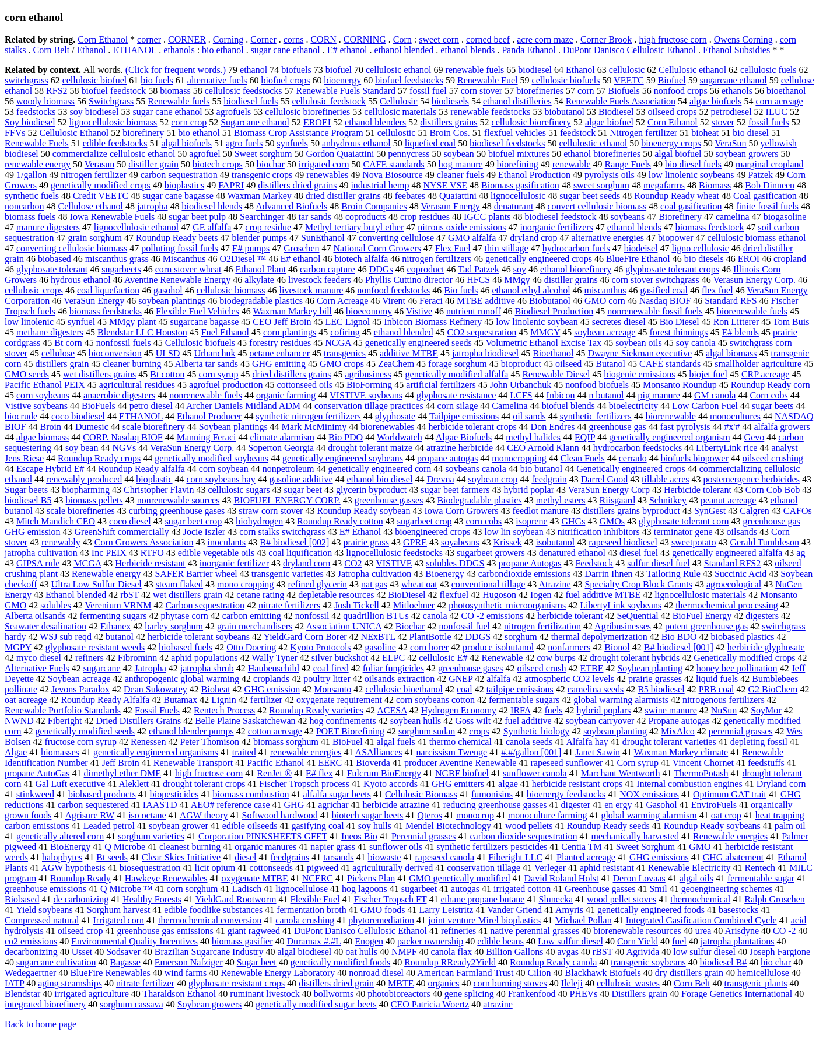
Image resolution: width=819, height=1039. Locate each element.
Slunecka (555, 899)
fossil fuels (768, 122)
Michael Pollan (583, 920)
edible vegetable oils (216, 553)
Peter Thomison (209, 742)
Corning (228, 39)
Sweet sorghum (263, 154)
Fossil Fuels (157, 710)
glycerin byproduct (371, 490)
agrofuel (204, 154)
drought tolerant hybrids (635, 658)
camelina (733, 217)
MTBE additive (486, 301)
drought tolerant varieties (669, 742)
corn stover (482, 91)
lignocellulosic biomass (113, 122)
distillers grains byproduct (631, 511)
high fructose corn (672, 39)
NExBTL (378, 637)
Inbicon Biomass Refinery (433, 322)
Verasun (100, 164)
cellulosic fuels (768, 70)
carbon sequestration (179, 175)
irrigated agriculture (91, 994)
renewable (571, 164)
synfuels (292, 143)
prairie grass (366, 542)
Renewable (502, 658)
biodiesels (450, 101)
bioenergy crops (671, 143)
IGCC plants (487, 217)
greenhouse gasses (389, 500)
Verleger (550, 868)
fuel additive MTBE (602, 595)
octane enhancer (280, 353)
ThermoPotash (701, 773)
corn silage (458, 406)
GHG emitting (279, 364)
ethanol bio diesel (380, 479)
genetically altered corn (60, 836)
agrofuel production (226, 385)
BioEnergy (70, 847)
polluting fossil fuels (179, 248)
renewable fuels (474, 70)
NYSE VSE (445, 185)
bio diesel (751, 133)
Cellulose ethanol (91, 206)
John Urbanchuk (520, 385)
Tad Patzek (478, 269)
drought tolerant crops (204, 784)
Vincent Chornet (703, 763)
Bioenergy (444, 574)
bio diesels (704, 259)
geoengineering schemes (727, 889)
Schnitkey (668, 500)
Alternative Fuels (37, 668)
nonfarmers (569, 647)
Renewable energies (730, 836)
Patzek (760, 175)
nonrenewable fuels (205, 395)
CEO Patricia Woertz (430, 1004)
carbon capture (327, 269)
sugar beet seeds (589, 196)
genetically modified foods (340, 962)
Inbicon (561, 395)
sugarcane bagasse (204, 322)
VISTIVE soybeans (366, 395)
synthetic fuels (32, 196)
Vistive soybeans (36, 406)
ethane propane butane (483, 899)
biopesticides (174, 794)
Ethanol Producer (209, 416)
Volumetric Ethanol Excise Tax (543, 343)
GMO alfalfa (472, 238)
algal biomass (731, 353)
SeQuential (638, 616)
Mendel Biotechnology (448, 826)
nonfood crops (681, 91)
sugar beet (303, 490)
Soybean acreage (79, 679)
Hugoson (499, 595)
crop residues (425, 217)
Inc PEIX (109, 553)
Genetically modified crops (744, 658)
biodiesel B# (723, 962)
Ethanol (91, 50)
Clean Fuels (583, 458)
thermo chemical (460, 742)
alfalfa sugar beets (337, 794)
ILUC (777, 112)
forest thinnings (678, 332)
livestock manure (311, 290)
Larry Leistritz (446, 910)
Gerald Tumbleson (764, 542)
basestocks (738, 910)
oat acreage (26, 700)
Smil (658, 889)
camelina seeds (596, 689)
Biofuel (672, 80)
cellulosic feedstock (329, 101)
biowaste (384, 857)
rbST (129, 595)
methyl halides (533, 437)
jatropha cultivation (41, 553)
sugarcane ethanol (733, 80)
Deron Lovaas (639, 878)
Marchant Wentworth (620, 773)
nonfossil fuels (123, 343)
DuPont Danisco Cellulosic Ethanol (629, 50)
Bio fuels (461, 290)
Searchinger (262, 217)
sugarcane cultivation (56, 962)
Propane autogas (678, 721)
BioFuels (99, 406)
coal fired (331, 668)
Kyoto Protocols (320, 647)
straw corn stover (271, 511)
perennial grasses (741, 731)
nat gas (374, 584)
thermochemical (700, 899)
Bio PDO (345, 437)
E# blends (740, 332)
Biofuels (623, 91)
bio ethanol (223, 50)
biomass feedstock (710, 227)
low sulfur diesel (704, 952)
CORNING (365, 39)
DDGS (478, 637)
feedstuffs (766, 763)
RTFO (152, 553)
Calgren (754, 511)
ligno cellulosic (700, 248)
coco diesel (130, 521)
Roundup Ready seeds (607, 826)
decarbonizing (31, 952)
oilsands (742, 532)
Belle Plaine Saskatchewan (245, 721)
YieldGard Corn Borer (305, 637)
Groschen (301, 248)
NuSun (724, 710)
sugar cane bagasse (178, 196)
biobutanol (564, 112)
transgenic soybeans (648, 962)
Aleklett (134, 784)
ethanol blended (404, 50)
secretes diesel (619, 322)
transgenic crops (262, 175)
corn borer (429, 647)
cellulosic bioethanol (404, 689)
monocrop (475, 815)
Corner (263, 39)
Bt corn (68, 343)
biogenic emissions (639, 374)
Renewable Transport (193, 763)
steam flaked (179, 584)
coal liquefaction (108, 290)
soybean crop (492, 479)
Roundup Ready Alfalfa (105, 700)
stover (723, 122)
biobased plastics (743, 637)
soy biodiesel (94, 112)
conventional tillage (489, 584)
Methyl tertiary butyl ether (354, 227)
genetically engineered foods (651, 910)
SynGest (710, 511)
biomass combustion (250, 794)
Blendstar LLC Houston (142, 332)
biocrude (21, 416)
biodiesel (535, 70)
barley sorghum (174, 626)
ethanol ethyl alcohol (531, 290)
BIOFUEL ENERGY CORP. (286, 500)
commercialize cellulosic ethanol (114, 154)
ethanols (178, 50)
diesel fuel (639, 553)
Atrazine (554, 584)
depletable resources (336, 595)
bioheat (705, 133)
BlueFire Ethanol (638, 259)
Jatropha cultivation (375, 574)
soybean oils (638, 343)
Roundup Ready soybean (363, 511)
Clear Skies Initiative (181, 857)
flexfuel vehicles (515, 133)
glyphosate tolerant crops (672, 269)
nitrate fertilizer (145, 983)
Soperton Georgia (281, 448)
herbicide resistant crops (577, 784)
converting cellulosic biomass (71, 248)
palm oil (790, 826)
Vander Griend (514, 910)
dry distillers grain (689, 973)
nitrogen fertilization (542, 626)
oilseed (568, 364)
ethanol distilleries (517, 101)
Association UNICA (343, 626)
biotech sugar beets (368, 815)
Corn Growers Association (144, 542)
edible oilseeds (250, 826)
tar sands (314, 217)
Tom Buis (791, 322)
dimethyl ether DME (122, 773)
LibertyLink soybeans (621, 605)
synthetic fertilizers (596, 416)
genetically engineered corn (380, 469)
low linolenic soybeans (691, 175)
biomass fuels (30, 217)
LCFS (521, 395)
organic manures (265, 847)
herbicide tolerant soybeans (199, 637)
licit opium (215, 868)
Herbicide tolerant (698, 490)
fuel (679, 941)
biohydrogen (259, 521)
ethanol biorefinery (575, 269)
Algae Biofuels (464, 437)
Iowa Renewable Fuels (112, 217)
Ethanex (115, 626)
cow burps (556, 658)
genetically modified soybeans (211, 458)
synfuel (81, 322)
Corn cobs (769, 395)
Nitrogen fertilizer (643, 133)
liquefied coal (430, 143)
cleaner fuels (460, 175)
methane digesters (49, 332)
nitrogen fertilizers (436, 259)
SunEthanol (323, 238)
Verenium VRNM (118, 605)
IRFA (520, 710)
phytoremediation (381, 920)
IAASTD (160, 805)
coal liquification (300, 553)
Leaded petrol (109, 826)
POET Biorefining (350, 731)
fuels (553, 710)
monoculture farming (547, 815)
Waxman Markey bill (292, 311)
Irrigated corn (119, 920)
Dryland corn (781, 784)
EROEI (317, 122)
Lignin (223, 700)
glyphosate (395, 416)
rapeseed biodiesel (623, 542)
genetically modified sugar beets (316, 1004)
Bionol (617, 647)
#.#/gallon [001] (531, 752)
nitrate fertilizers (289, 605)
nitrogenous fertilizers (723, 700)
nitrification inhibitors (599, 532)
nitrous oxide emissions (462, 227)
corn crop (188, 122)
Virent (393, 301)
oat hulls (361, 952)
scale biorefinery (154, 427)
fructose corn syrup (80, 742)
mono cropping (245, 584)
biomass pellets (94, 500)
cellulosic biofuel (94, 80)
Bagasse (125, 962)
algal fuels (396, 742)
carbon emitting (251, 616)
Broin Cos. (449, 133)
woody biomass (45, 101)
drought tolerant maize (370, 448)
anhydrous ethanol (356, 143)
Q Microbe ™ (126, 889)
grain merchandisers (254, 626)
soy (519, 269)
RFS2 (56, 91)
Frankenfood (532, 994)
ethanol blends (467, 50)
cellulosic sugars (239, 490)
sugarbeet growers (491, 553)
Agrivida (642, 952)
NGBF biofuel (462, 773)
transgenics (345, 353)
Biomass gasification (520, 185)
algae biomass (42, 437)
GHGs (573, 521)
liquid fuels (717, 679)
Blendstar (22, 994)
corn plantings (289, 332)
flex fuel (717, 290)
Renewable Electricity (689, 868)
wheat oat (419, 584)
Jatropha (150, 668)
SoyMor (766, 710)
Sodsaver (123, 952)
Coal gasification (765, 196)
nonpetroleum (288, 469)
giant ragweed (254, 931)
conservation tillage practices (369, 406)
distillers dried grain (336, 983)
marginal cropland (770, 164)
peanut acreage (728, 500)
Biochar (410, 626)
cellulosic (627, 70)
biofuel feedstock (114, 91)
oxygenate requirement (339, 700)
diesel (245, 857)
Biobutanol (549, 301)
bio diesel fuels (693, 164)
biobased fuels (185, 647)
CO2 (353, 563)
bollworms (334, 994)
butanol (120, 637)
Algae (16, 752)
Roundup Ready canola (553, 962)
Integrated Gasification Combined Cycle (701, 920)
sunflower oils (395, 847)
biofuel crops (285, 80)
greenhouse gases (470, 668)
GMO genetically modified (459, 878)
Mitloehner (414, 605)
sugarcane (102, 668)
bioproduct (521, 364)
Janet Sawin (597, 752)
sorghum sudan (426, 731)
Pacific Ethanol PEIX (45, 385)
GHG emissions (659, 857)
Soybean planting (649, 668)
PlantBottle (431, 637)
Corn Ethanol (103, 39)
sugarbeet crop (424, 521)
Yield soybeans (44, 910)
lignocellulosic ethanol (136, 227)
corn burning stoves (510, 983)
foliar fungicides (393, 668)
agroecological (733, 584)
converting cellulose (396, 238)
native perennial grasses (534, 931)
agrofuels (233, 112)
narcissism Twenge (451, 752)
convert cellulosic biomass (596, 206)
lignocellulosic (518, 196)
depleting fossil (759, 742)
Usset (82, 952)
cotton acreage (275, 731)
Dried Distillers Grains (138, 721)
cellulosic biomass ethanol (757, 238)
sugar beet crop (193, 521)
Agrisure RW (90, 815)
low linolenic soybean (537, 322)
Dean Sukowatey (155, 689)
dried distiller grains (343, 196)
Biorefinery (680, 217)
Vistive (419, 311)
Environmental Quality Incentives (134, 941)
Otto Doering (251, 647)
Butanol (610, 364)
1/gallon (31, 175)
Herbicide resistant (150, 563)
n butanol (606, 395)
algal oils (696, 878)
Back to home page (40, 1024)
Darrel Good (604, 479)
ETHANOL (134, 50)
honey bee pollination (737, 668)
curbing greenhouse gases (177, 511)
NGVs (124, 448)
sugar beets (773, 406)
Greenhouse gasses (600, 889)
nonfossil (312, 616)
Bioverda (373, 763)
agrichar (333, 805)
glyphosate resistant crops (236, 983)
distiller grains (571, 280)
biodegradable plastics (261, 301)
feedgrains (290, 857)
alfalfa (498, 679)
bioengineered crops (432, 532)
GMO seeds (27, 374)
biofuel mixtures (519, 154)
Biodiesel (616, 112)
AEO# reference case (230, 805)
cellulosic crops (34, 290)
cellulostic (396, 133)
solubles (55, 605)
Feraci (431, 301)
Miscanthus (184, 259)
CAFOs (797, 511)
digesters (762, 616)
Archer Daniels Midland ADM (243, 406)
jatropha (152, 206)
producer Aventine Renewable (460, 763)
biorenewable (671, 416)
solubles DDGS (455, 563)
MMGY (545, 332)
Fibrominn (138, 658)
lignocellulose (301, 889)
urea (703, 931)
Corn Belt (51, 50)
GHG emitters (458, 784)
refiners (89, 658)
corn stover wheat (188, 269)
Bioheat (215, 689)
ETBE (591, 668)
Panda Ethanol (529, 50)
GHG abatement (733, 857)
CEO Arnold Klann (543, 448)
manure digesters (48, 227)
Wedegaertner (30, 973)
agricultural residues (137, 385)
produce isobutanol (498, 647)
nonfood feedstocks (393, 290)
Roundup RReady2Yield (450, 962)
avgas (567, 952)
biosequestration (150, 868)
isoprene (531, 521)
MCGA (87, 563)
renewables (327, 175)
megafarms (664, 185)
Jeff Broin (120, 763)
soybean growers (747, 154)
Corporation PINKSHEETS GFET (262, 836)
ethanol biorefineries (602, 154)
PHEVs (583, 994)
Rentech (760, 868)
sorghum (521, 637)
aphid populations (204, 658)
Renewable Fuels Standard (346, 91)
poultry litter (326, 679)
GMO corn (604, 301)
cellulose (58, 353)
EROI (749, 259)
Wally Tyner (274, 658)
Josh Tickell (356, 605)
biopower (675, 238)
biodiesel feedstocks (507, 143)
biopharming (86, 490)
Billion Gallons (514, 952)
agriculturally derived (392, 868)
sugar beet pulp (197, 217)
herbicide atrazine (396, 805)
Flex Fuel (453, 248)
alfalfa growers (782, 427)
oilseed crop (80, 931)
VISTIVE (394, 563)
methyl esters (561, 500)
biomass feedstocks (105, 311)
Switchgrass (111, 101)
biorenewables (387, 427)
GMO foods (382, 910)
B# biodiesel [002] (294, 542)
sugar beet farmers (455, 490)
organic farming (286, 395)
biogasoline (785, 217)
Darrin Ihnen (608, 574)
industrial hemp (380, 185)
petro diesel (151, 406)
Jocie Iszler (204, 532)
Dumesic (91, 427)
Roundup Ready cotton (340, 521)
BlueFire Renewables (110, 973)
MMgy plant (132, 322)
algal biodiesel (304, 952)
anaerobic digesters (119, 395)
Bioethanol (553, 353)
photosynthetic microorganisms (507, 605)
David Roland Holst (561, 878)
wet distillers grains (99, 374)
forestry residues (280, 343)
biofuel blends (568, 406)
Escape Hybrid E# (50, 469)
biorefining (517, 164)
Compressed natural (42, 920)
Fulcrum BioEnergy (384, 773)
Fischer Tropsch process (304, 784)
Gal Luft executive (70, 784)
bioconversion (115, 353)
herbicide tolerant (570, 616)
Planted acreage (585, 857)
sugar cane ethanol (285, 50)
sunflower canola (535, 773)
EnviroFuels (714, 805)
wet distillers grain (187, 595)
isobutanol (555, 542)
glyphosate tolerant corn (684, 521)
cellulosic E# (443, 658)
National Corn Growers (377, 248)
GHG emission (272, 689)
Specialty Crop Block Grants (638, 584)
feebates (410, 196)
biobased (54, 259)
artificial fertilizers (440, 385)
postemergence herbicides (751, 479)
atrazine (498, 1004)
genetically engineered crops (538, 259)
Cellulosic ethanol (692, 70)
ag (800, 553)
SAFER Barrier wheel (196, 574)
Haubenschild (273, 668)
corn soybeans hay (220, 479)
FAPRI (231, 185)
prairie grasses (655, 679)
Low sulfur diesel (570, 941)
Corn (402, 39)
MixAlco (678, 731)
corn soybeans (42, 395)
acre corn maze (545, 39)
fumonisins (492, 794)
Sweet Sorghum (645, 847)
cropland (790, 259)
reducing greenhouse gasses (495, 805)
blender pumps (259, 238)
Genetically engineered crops (630, 469)
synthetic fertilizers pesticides (491, 847)
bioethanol (786, 91)
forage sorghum (457, 364)
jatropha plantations (738, 941)
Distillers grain (639, 994)
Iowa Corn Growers (461, 511)
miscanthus (605, 290)
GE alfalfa (211, 227)
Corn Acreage (342, 301)
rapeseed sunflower (566, 763)
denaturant (514, 206)
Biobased (22, 899)
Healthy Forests (152, 899)
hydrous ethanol (81, 280)
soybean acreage (604, 332)
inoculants (227, 542)
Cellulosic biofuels (200, 343)
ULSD (168, 353)
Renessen (148, 742)
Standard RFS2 (732, 563)
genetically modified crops (100, 185)
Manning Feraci (206, 437)
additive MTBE (409, 353)
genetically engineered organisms (155, 752)
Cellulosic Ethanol (74, 133)
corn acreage (779, 101)
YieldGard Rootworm (235, 899)
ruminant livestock (265, 994)
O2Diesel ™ (242, 259)
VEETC (629, 80)
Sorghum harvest (118, 910)
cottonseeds (271, 868)
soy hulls (374, 826)
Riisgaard (617, 500)
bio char (776, 962)
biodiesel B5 (28, 500)
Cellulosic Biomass (421, 794)
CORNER (187, 39)
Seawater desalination (45, 626)
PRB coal (716, 689)
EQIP (585, 437)
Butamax (180, 700)
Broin (50, 427)
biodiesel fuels (251, 101)
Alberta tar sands (206, 364)
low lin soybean (514, 532)
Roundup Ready (80, 878)
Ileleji (572, 983)
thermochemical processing (727, 605)
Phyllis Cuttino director (409, 280)
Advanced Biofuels (291, 206)
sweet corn (439, 39)
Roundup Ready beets (177, 238)
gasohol (168, 290)
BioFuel (347, 742)
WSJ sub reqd (66, 637)
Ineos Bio (359, 836)
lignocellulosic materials (700, 595)
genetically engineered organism (669, 437)
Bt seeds (112, 857)
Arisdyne (741, 931)
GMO (699, 847)
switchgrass (26, 80)
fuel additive (528, 721)
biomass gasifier (242, 941)
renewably (60, 542)
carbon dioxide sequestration (524, 836)
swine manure (670, 710)
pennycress (408, 154)
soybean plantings (171, 301)
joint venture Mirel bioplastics (484, 920)
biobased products (102, 794)
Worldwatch (399, 437)
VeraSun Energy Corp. (192, 448)
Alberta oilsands (35, 616)
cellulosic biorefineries (307, 112)
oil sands (529, 416)
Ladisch (247, 889)
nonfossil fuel (464, 626)
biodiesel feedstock (560, 217)
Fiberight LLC (515, 857)
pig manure (659, 395)
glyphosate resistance (456, 395)
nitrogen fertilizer (93, 175)
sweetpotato (693, 542)
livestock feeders (319, 280)
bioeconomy (369, 311)
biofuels (296, 70)
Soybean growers (209, 1004)
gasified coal (664, 290)
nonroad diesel (376, 973)
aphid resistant (607, 868)
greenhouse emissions (45, 889)
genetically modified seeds (85, 731)
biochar (271, 164)
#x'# (732, 427)
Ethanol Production (534, 175)
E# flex (319, 773)
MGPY (18, 647)
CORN (323, 39)
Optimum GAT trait (729, 794)
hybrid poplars (604, 710)
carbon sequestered (93, 805)
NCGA (338, 343)
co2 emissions (31, 941)
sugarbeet (419, 889)
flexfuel (453, 595)
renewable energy (38, 164)
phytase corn (184, 616)
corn (586, 91)
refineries (458, 931)
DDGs (381, 269)
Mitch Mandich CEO (55, 521)
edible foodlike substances (213, 910)
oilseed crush (541, 668)
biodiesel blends (211, 206)
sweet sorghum (601, 185)
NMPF (404, 952)
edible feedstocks (115, 143)
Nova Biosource (392, 175)
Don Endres (553, 427)
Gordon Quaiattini (340, 154)
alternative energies (608, 238)
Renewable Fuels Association (621, 101)
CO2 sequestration (482, 332)
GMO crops (342, 364)
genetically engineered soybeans (342, 458)
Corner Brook (606, 39)
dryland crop (533, 238)
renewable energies (306, 752)
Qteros (429, 815)
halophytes (62, 857)
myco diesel (38, 658)
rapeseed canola (444, 857)
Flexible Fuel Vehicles (197, 311)
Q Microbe (124, 847)
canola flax (452, 952)
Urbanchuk (214, 353)
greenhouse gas (617, 427)
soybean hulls (416, 721)
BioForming (369, 385)
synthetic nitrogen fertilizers (308, 416)
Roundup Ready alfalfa (141, 469)
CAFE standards (393, 164)
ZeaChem (396, 364)
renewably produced (84, 479)
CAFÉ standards (670, 364)
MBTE (401, 983)
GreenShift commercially (122, 532)
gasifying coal (317, 826)
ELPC (393, 658)
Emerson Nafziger (189, 962)
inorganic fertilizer (234, 563)
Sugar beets (26, 490)
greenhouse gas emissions (165, 931)
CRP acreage (765, 374)
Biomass (715, 185)
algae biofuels (715, 101)
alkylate (259, 280)
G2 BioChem (773, 689)
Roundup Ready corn (770, 385)
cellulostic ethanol (593, 143)
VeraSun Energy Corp (609, 490)
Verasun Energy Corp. (754, 280)
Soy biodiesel (30, 122)
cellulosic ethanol (398, 70)
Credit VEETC (100, 196)
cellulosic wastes (628, 983)
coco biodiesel (78, 416)
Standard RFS (731, 301)
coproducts (365, 217)
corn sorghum (192, 889)
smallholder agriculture (758, 364)
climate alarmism (282, 437)
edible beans (500, 941)
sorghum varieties (151, 836)
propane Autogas (529, 563)
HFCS (478, 280)
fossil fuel (428, 91)
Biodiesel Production (554, 311)
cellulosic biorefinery (531, 122)
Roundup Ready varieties (316, 710)
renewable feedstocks (490, 112)
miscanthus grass (117, 259)
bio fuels (157, 80)
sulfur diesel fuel (658, 563)
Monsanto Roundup (680, 385)
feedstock (578, 133)
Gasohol (661, 805)
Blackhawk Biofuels (602, 973)
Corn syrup (638, 763)
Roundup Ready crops (99, 458)
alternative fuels (217, 80)
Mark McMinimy (314, 427)
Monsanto (332, 689)
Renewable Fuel (487, 80)
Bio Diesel (679, 322)
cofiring (345, 332)
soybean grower (178, 826)
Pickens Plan (371, 878)
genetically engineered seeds (418, 343)
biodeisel (641, 248)
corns (294, 39)
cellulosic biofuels (566, 80)
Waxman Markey (260, 196)
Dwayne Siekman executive (639, 353)
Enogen (369, 941)
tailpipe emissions (520, 689)
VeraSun (730, 143)
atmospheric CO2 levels (569, 679)
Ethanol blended (76, 595)
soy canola (696, 343)
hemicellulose (763, 973)
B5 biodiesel (661, 689)
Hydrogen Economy (458, 710)
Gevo (754, 437)
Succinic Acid (740, 574)
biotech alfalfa (361, 259)
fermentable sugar (760, 878)
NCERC (317, 878)
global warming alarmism (648, 815)
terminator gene (683, 532)
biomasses (60, 752)
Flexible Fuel (315, 899)
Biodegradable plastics (479, 500)
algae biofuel (609, 122)
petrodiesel (730, 112)
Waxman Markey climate (681, 752)
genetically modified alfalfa (457, 374)
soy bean (81, 448)
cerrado (633, 458)
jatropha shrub (207, 668)
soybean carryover (600, 721)
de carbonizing (81, 899)
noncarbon (24, 206)
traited (244, 752)
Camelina (509, 406)
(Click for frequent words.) (175, 70)
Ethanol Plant (260, 269)
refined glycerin (317, 584)
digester (575, 805)
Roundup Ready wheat (676, 196)
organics (444, 983)
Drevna (440, 479)
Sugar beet (256, 962)
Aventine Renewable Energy (177, 280)
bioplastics (184, 185)
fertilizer (266, 700)
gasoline (380, 647)
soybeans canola (475, 469)
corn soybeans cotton (435, 700)
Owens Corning (743, 39)
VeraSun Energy (94, 301)
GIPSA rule (38, 563)
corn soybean (224, 469)
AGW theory (204, 815)
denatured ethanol (572, 553)
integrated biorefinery (45, 1004)
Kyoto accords (390, 784)
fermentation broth (311, 910)
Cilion (539, 973)
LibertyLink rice (726, 448)
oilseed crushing (773, 458)
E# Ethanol (361, 532)
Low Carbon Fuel (705, 406)
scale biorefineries (81, 511)
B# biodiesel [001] (678, 647)
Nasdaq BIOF (665, 301)
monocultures (735, 416)
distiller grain (153, 164)
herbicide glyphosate (766, 647)
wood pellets (528, 826)
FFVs (15, 133)
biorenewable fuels (752, 311)
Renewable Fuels (37, 143)
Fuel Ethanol (225, 332)
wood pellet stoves (621, 899)
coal (465, 689)
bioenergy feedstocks (566, 794)
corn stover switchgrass (655, 280)
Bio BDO (679, 637)
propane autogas (447, 458)
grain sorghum (95, 238)
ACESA (392, 710)
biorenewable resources (637, 931)
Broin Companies (374, 206)
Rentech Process (224, 710)
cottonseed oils (305, 385)
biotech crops (217, 164)
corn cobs (484, 521)
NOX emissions (649, 794)
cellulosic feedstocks (243, 91)
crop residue (268, 227)
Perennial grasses (423, 836)
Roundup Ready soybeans (712, 826)
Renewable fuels (178, 101)
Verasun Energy (450, 206)
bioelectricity (633, 406)
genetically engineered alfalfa (727, 553)
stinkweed (35, 794)
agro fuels (244, 143)
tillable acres (665, 479)
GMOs (612, 521)
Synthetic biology (536, 731)
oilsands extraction (400, 679)
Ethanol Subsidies (736, 50)
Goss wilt (473, 721)
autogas (465, 889)
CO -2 (784, 931)
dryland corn (306, 563)
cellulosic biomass (231, 290)
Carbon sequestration (204, 605)
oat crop (726, 815)
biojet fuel (708, 374)
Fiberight (65, 721)
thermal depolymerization (599, 637)
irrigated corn (324, 164)
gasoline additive (301, 479)
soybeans (627, 217)
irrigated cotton (522, 889)
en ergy (618, 805)
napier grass (332, 847)
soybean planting (615, 731)
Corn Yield (637, 941)
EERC (330, 763)
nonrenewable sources (178, 500)
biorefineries (540, 91)
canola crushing (304, 920)
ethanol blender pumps (191, 731)
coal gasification (691, 206)
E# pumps (251, 248)
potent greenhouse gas (706, 626)
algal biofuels (186, 143)
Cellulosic (399, 101)
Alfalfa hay (587, 742)
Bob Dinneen (769, 185)
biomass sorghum (285, 742)
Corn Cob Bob (773, 490)
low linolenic (29, 322)
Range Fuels (628, 164)
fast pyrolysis (685, 427)
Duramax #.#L (313, 941)
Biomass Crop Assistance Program (298, 133)
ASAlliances (378, 752)
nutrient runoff (473, 311)
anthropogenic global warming (182, 679)
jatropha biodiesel (485, 353)
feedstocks (36, 112)
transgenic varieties (287, 574)
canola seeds (529, 742)
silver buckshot (340, 658)
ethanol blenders (375, 122)
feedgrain (548, 479)
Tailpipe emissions (464, 416)
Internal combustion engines (689, 784)
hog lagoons (364, 889)
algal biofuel (677, 154)
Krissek (508, 542)
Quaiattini (458, 196)
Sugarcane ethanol (254, 122)
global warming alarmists (620, 700)
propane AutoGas (37, 773)
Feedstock (594, 563)
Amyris (569, 910)
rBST (602, 952)
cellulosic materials (400, 112)
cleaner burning (132, 364)
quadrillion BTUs (375, 616)
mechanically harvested (635, 836)
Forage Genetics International (736, 994)
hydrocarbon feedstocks (637, 448)
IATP (14, 983)
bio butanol (541, 469)
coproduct (425, 269)
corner (149, 39)
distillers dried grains (297, 185)
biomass (175, 91)
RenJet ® (274, 773)
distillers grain (62, 364)
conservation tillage (483, 868)
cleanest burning (189, 847)
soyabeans (460, 542)
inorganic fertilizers (556, 227)
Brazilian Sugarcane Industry (209, 952)
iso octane (147, 815)
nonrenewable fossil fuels (655, 311)
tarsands (338, 857)
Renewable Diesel (556, 374)
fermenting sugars (112, 616)
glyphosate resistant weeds (95, 647)
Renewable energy (106, 574)
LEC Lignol (347, 322)
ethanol (253, 70)
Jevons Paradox (80, 689)
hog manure (461, 164)
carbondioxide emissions (524, 574)
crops (479, 731)
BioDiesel (406, 595)
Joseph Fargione (780, 952)
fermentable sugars (524, 700)
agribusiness (368, 374)
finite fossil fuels (767, 206)
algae (508, 784)
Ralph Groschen (774, 899)
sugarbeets (121, 269)
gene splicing (469, 994)
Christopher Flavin (159, 490)
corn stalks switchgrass (282, 532)
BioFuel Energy (702, 616)
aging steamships (70, 983)
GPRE (415, 542)
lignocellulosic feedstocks (394, 553)
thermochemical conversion (209, 920)
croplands (271, 679)
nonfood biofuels (597, 385)
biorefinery (143, 133)
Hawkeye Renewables (166, 878)
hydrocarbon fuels (576, 248)
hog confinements (343, 721)
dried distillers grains (291, 374)
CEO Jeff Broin (282, 322)
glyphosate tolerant (52, 269)
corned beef (488, 39)
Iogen (540, 595)
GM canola (715, 395)
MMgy (517, 280)
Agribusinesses (622, 626)
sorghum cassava (131, 1004)
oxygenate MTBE (254, 878)
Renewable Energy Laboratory (277, 973)
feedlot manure (540, 511)
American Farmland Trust (465, 973)
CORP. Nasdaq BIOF (122, 437)
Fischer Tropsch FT (390, 899)
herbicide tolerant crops (473, 427)
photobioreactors (399, 994)
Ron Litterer (736, 322)
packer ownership (430, 941)
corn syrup (218, 374)
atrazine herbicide (459, 448)
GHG (294, 805)
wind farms (185, 973)
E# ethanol (347, 50)
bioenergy (342, 80)
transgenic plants (756, 983)
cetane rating (260, 595)
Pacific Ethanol (275, 763)
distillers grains (448, 122)
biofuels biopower (695, 458)
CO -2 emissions (492, 616)
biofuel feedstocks (409, 80)
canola (435, 616)
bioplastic (154, 479)
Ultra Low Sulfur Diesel (96, 584)
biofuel (339, 70)
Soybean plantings (233, 427)
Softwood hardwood (280, 815)
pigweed (322, 868)
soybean (458, 154)
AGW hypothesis (73, 868)
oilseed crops (672, 112)
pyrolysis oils (609, 175)
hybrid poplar (528, 490)
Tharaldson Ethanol (179, 994)
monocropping (519, 458)
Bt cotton (167, 374)
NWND (19, 721)
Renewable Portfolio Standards (63, 710)
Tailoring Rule (673, 574)
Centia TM (581, 847)
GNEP (461, 679)
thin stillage (506, 248)
